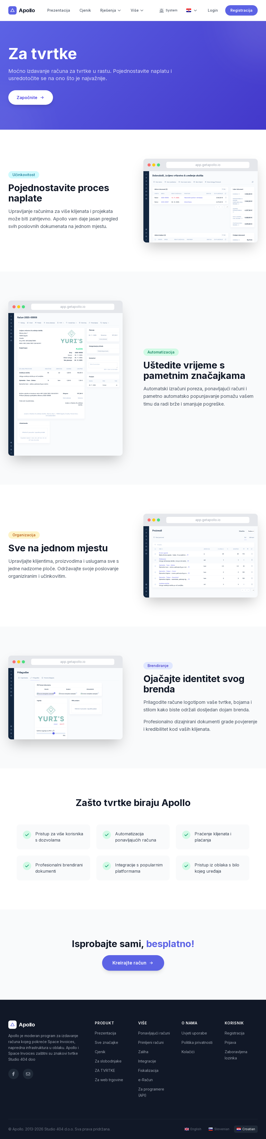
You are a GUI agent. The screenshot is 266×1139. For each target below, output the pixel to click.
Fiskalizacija (148, 1070)
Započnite (31, 97)
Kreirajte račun (133, 963)
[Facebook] (13, 1074)
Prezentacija (58, 10)
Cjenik (85, 10)
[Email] (28, 1074)
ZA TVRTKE (105, 1070)
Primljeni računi (151, 1042)
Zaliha (143, 1052)
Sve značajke (106, 1042)
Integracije (147, 1061)
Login (213, 10)
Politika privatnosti (197, 1042)
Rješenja (110, 10)
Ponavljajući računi (154, 1033)
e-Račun (145, 1080)
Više (137, 10)
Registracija (241, 10)
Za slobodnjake (108, 1061)
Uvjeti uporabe (194, 1033)
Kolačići (188, 1052)
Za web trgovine (109, 1080)
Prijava (230, 1042)
